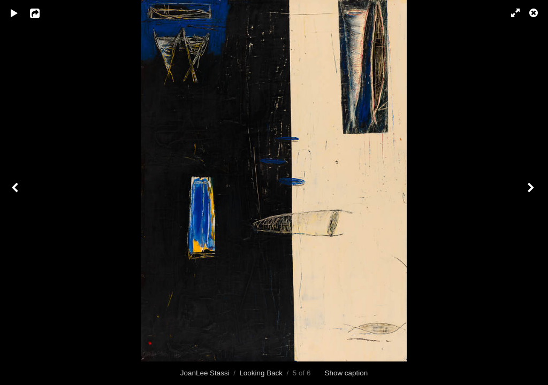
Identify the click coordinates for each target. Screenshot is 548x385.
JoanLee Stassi (205, 373)
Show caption (346, 373)
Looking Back (261, 373)
